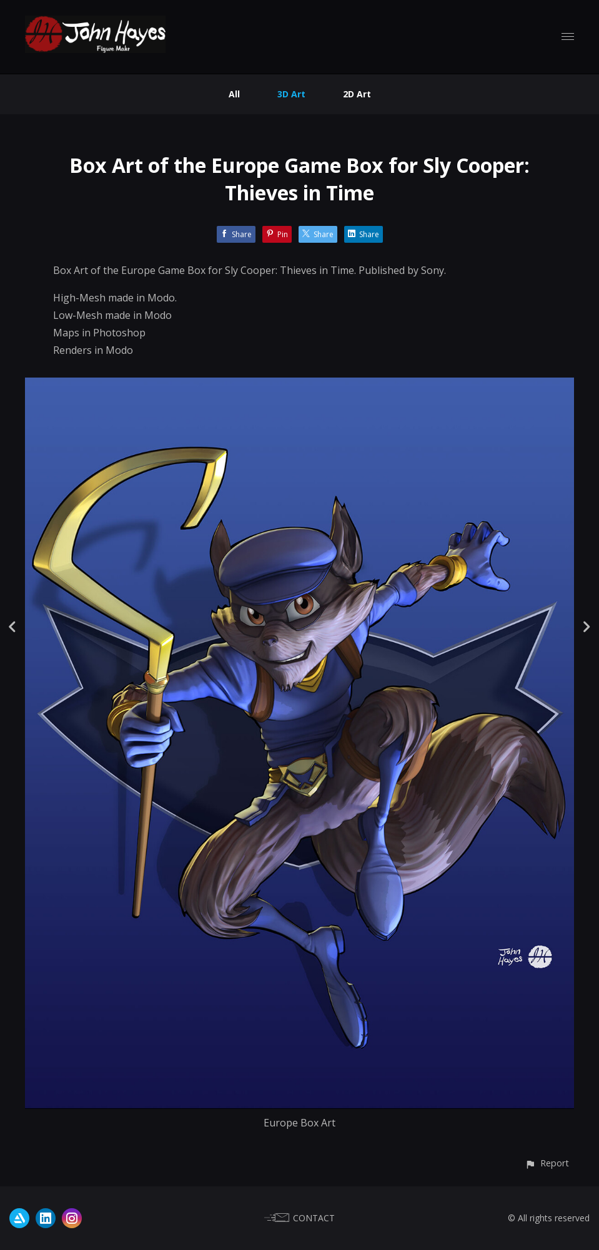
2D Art (357, 94)
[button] (547, 1163)
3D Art (291, 94)
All (234, 94)
